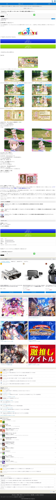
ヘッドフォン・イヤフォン (5, 261)
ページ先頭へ (53, 491)
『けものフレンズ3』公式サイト (7, 52)
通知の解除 (32, 494)
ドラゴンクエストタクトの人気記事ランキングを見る (7, 411)
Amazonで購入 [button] (11, 292)
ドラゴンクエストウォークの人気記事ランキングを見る (8, 396)
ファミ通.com (37, 494)
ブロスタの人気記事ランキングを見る (5, 404)
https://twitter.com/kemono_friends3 (10, 241)
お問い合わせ (14, 494)
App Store (28, 41)
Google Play (28, 46)
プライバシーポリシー (26, 494)
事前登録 (25, 8)
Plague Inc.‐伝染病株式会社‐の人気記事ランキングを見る (8, 415)
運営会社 (21, 494)
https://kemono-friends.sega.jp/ (9, 240)
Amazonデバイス (19, 261)
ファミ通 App (3, 1)
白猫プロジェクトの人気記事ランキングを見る (7, 400)
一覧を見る (53, 296)
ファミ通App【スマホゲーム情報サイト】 (6, 6)
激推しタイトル (29, 8)
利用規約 (18, 494)
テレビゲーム (26, 261)
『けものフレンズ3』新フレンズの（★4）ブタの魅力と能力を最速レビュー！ (30, 6)
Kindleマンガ (13, 261)
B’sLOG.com (42, 494)
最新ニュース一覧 (15, 6)
